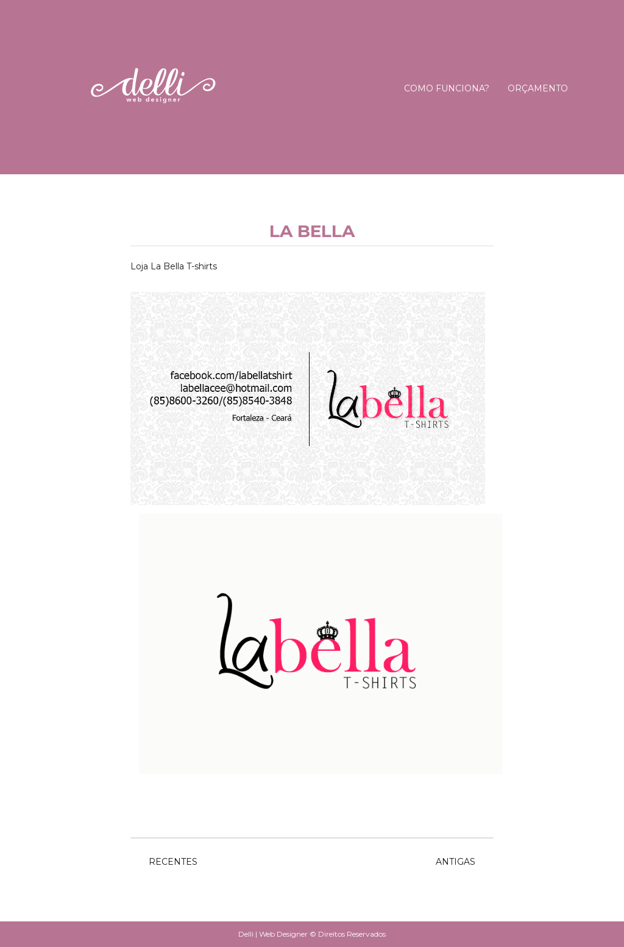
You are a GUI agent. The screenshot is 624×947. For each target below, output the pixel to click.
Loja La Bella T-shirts (173, 266)
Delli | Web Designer (274, 933)
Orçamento (538, 88)
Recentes (173, 861)
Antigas (455, 861)
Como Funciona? (446, 88)
